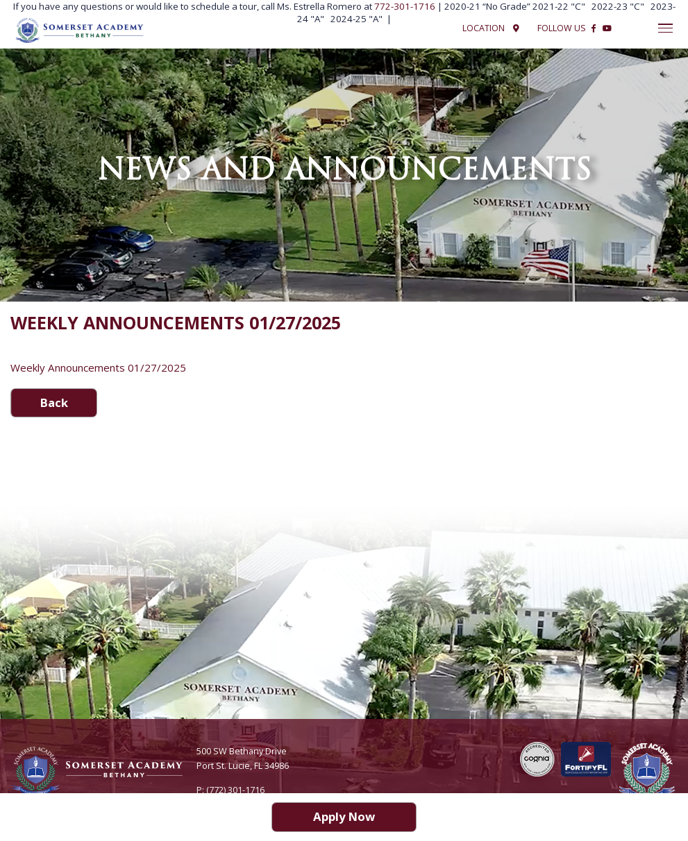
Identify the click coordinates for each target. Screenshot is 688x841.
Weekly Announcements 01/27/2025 (98, 367)
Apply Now (344, 816)
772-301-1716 (405, 6)
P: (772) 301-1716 (230, 790)
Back (54, 402)
